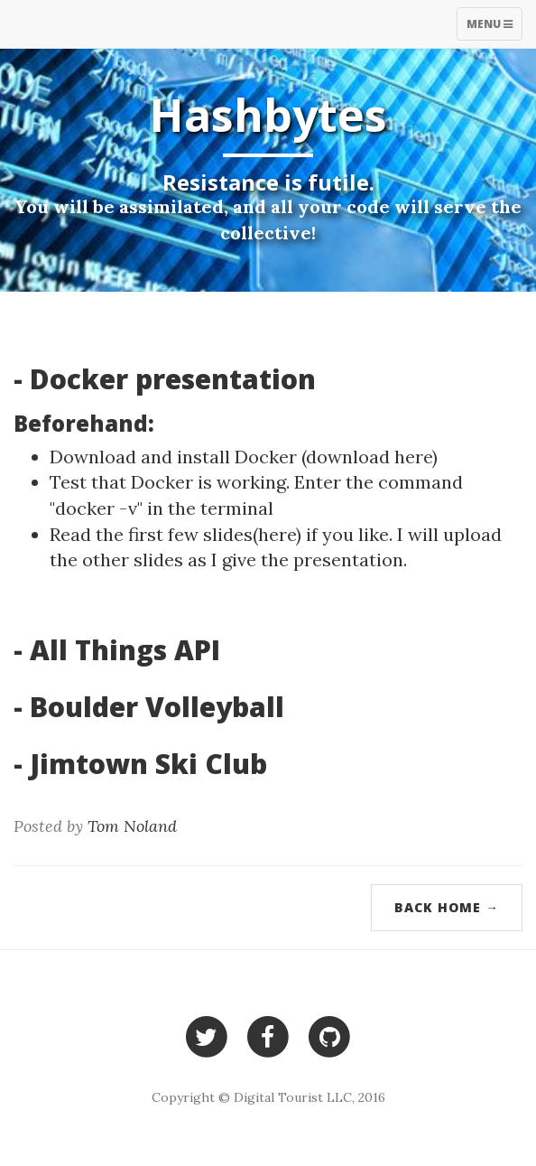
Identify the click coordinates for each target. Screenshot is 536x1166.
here (277, 534)
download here (369, 456)
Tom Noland (132, 826)
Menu (494, 28)
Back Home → (446, 907)
